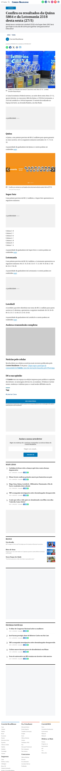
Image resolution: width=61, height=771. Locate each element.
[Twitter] (49, 2)
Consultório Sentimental (47, 729)
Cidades (3, 729)
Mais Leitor (44, 753)
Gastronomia (45, 731)
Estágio (23, 733)
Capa (2, 727)
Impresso (5, 756)
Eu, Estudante (26, 724)
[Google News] (58, 2)
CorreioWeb (46, 724)
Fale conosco (24, 751)
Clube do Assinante (5, 768)
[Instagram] (52, 2)
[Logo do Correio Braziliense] (20, 2)
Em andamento (25, 761)
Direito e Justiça (5, 761)
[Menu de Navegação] (4, 2)
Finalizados (24, 766)
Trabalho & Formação (26, 731)
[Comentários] (20, 48)
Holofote (3, 749)
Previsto (23, 759)
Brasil (13, 34)
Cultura (23, 740)
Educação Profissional (26, 747)
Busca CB (3, 766)
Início (8, 34)
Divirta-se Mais (47, 739)
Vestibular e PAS (25, 742)
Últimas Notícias (25, 738)
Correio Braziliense (8, 724)
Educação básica (25, 727)
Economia (3, 736)
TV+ (43, 750)
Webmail (44, 736)
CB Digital (3, 764)
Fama (43, 727)
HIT (42, 748)
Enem (22, 736)
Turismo (3, 753)
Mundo (3, 738)
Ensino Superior (25, 729)
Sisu (22, 744)
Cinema (43, 742)
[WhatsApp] (43, 2)
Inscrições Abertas (25, 764)
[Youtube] (55, 2)
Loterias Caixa (12, 394)
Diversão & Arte (5, 740)
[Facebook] (46, 2)
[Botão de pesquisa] (9, 2)
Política (3, 731)
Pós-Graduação (25, 749)
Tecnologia (3, 751)
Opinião (3, 747)
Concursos (25, 754)
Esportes (3, 742)
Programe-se (45, 744)
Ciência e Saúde (5, 744)
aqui (15, 149)
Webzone (44, 733)
